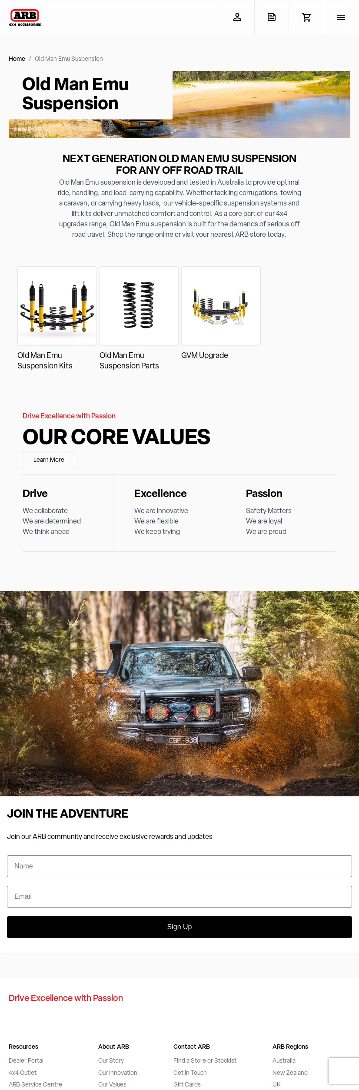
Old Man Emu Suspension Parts (129, 361)
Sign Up (179, 927)
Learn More (48, 460)
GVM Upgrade (204, 356)
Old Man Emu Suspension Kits (45, 361)
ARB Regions (290, 1047)
